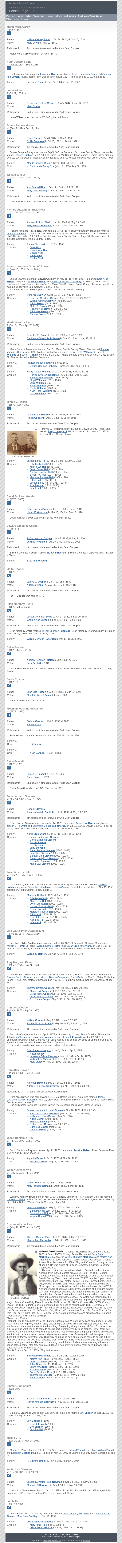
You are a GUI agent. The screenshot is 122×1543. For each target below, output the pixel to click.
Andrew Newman (40, 660)
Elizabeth (72, 1037)
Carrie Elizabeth (43, 840)
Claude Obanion (44, 366)
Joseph (38, 1424)
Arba (35, 1364)
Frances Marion (40, 362)
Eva (36, 1427)
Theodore (38, 1161)
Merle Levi (40, 991)
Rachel (34, 724)
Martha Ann (39, 1240)
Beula (38, 388)
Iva (36, 845)
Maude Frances (18, 155)
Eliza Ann (57, 552)
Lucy (34, 663)
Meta (37, 1061)
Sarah (33, 777)
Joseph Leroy (57, 431)
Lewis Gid (38, 1361)
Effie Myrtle (38, 464)
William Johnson (56, 631)
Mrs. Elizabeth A (39, 695)
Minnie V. (36, 895)
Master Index (38, 16)
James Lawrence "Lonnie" (45, 1110)
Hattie (36, 255)
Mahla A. (39, 306)
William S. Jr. (18, 946)
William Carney (38, 39)
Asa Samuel (36, 187)
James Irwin (39, 250)
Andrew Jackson (38, 222)
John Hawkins (38, 509)
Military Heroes (12, 19)
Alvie (37, 753)
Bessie (36, 253)
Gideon (35, 721)
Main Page (11, 16)
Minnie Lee (38, 466)
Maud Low (40, 864)
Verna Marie (41, 994)
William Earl (40, 1059)
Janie (35, 247)
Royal (33, 138)
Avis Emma (40, 999)
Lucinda (36, 541)
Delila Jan (40, 861)
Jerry (37, 848)
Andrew (38, 314)
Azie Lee (37, 485)
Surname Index (24, 16)
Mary (33, 42)
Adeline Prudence (66, 281)
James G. (36, 774)
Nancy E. (37, 512)
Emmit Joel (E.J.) (44, 858)
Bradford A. (38, 1398)
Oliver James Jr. (41, 1527)
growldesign (86, 1541)
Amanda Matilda (40, 812)
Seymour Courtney (44, 298)
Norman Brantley (41, 472)
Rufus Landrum (39, 538)
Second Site (57, 1541)
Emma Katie (41, 377)
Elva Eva (37, 1369)
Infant (35, 488)
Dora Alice (36, 295)
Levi (86, 1413)
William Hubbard (80, 1257)
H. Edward (75, 1450)
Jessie (38, 842)
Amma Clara (16, 233)
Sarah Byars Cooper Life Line (90, 16)
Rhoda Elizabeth (39, 1023)
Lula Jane (49, 74)
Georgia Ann (38, 620)
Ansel (37, 1053)
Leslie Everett (41, 996)
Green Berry (37, 414)
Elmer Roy (38, 474)
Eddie (35, 480)
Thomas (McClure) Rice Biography (61, 16)
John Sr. (47, 1037)
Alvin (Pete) (41, 391)
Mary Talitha (39, 225)
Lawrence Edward (44, 1056)
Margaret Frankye (42, 477)
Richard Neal (41, 309)
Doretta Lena (39, 1213)
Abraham (37, 281)
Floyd (38, 380)
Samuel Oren (42, 856)
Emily (77, 977)
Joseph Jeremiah (84, 74)
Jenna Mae (38, 1367)
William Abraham (43, 301)
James (33, 1182)
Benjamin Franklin (40, 103)
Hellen (35, 418)
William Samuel (49, 946)
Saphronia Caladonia (43, 338)
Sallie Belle (39, 1355)
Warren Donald (40, 1216)
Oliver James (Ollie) (76, 1513)
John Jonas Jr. (19, 1037)
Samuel (36, 809)
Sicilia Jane (36, 141)
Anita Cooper (58, 1534)
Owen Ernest (39, 469)
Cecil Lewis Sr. (41, 166)
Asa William (103, 1450)
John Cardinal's (48, 1541)
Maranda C (38, 1485)
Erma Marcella (40, 1211)
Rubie (38, 385)
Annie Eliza (85, 823)
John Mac (36, 692)
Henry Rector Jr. (82, 352)
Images (24, 19)
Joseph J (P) (37, 335)
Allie (37, 393)
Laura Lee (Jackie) (44, 837)
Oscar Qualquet (41, 1372)
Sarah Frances (42, 850)
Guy (37, 1429)
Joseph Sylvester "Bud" (44, 1482)
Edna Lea (39, 311)
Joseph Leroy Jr (41, 482)
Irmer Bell (40, 853)
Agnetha (82, 1150)
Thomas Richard (38, 1237)
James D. (36, 581)
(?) (36, 744)
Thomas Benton (19, 977)
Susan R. (31, 354)
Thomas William (41, 1375)
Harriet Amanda (41, 1402)
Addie (37, 303)
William (35, 1020)
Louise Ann (16, 1199)
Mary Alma (38, 1525)
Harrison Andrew (44, 375)
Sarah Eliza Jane (79, 946)
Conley (36, 258)
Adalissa (35, 585)
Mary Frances (39, 1186)
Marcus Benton (53, 977)
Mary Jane (37, 190)
